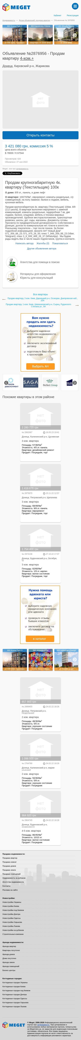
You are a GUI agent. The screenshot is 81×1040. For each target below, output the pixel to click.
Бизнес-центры (8, 970)
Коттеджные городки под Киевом (16, 990)
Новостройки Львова (11, 926)
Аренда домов (8, 954)
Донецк (7, 66)
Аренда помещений (10, 966)
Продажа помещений (11, 874)
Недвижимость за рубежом (13, 878)
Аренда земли (8, 962)
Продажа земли (9, 870)
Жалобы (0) (43, 243)
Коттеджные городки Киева (13, 986)
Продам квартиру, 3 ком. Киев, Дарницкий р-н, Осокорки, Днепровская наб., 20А (42, 299)
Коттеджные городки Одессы (14, 998)
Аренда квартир (9, 946)
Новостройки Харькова (12, 922)
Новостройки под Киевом (13, 910)
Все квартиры (40, 294)
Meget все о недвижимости (13, 1025)
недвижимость (22, 169)
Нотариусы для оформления (38, 274)
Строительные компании (12, 934)
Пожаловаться (60, 243)
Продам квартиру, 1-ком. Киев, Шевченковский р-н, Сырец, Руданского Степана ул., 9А (38, 305)
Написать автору (24, 243)
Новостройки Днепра (11, 914)
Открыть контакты (41, 135)
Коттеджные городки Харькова (15, 1002)
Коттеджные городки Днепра (14, 994)
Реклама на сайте (10, 890)
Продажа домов (9, 866)
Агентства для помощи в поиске (40, 262)
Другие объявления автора (41, 248)
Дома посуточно (9, 958)
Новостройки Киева (10, 906)
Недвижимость (8, 20)
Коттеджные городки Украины (15, 982)
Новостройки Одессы (11, 918)
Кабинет (57, 15)
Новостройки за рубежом (13, 930)
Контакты (6, 886)
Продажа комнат (9, 862)
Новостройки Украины (11, 902)
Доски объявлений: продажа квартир (34, 20)
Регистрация (73, 15)
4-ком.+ (27, 58)
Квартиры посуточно (11, 950)
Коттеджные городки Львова (14, 1006)
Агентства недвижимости (13, 882)
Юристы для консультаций (36, 277)
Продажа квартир (9, 858)
